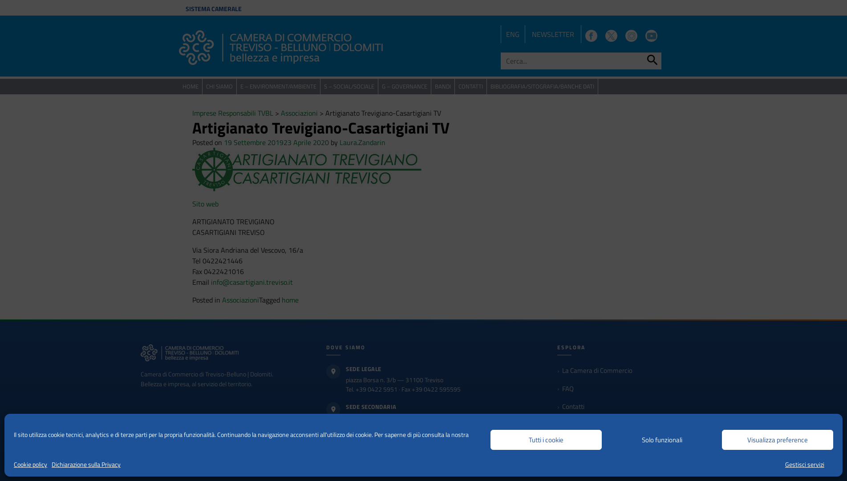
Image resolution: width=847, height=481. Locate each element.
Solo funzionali (662, 440)
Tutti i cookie (546, 440)
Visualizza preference (777, 440)
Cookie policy (30, 464)
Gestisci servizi (804, 464)
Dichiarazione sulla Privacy (86, 464)
